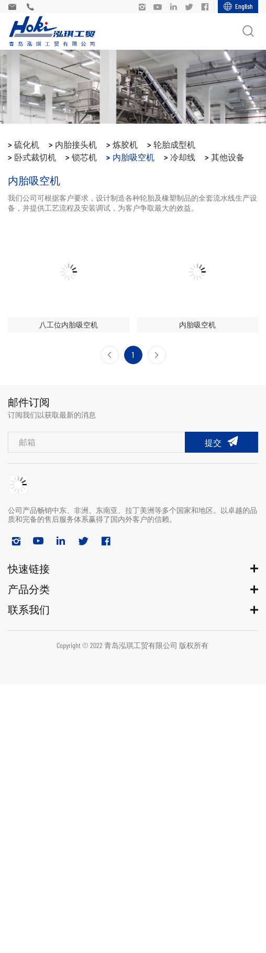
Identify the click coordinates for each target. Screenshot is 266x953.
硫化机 (26, 144)
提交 (213, 442)
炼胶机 (125, 144)
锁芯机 (84, 157)
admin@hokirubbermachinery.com (14, 6)
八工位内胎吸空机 (68, 324)
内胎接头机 (76, 144)
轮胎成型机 (174, 144)
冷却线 (182, 157)
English (244, 6)
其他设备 (228, 157)
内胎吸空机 (133, 157)
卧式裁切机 (35, 157)
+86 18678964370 (32, 6)
